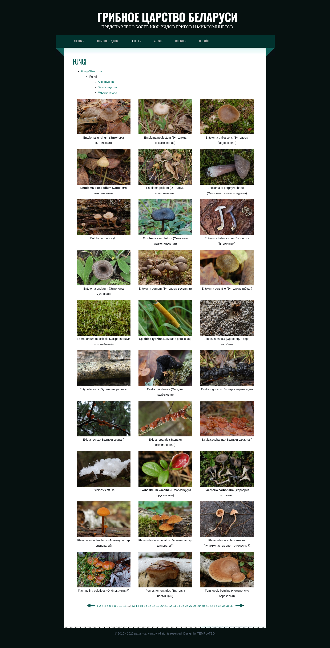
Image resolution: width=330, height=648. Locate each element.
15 (141, 605)
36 (228, 605)
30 (203, 605)
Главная (79, 41)
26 (186, 605)
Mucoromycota (107, 92)
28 (195, 605)
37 (232, 605)
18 (154, 605)
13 (133, 605)
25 (182, 605)
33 (215, 605)
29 (199, 605)
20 (162, 605)
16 (145, 605)
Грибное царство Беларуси (167, 16)
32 (211, 605)
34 (219, 605)
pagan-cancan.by (145, 633)
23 (174, 605)
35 (223, 605)
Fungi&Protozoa (91, 71)
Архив (158, 41)
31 (207, 605)
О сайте (204, 41)
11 (125, 605)
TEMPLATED (206, 633)
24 (178, 605)
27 (191, 605)
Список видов (107, 41)
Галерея (135, 41)
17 (149, 605)
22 (170, 605)
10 (120, 605)
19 (158, 605)
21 (166, 605)
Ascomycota (106, 81)
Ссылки (181, 41)
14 (137, 605)
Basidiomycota (107, 87)
